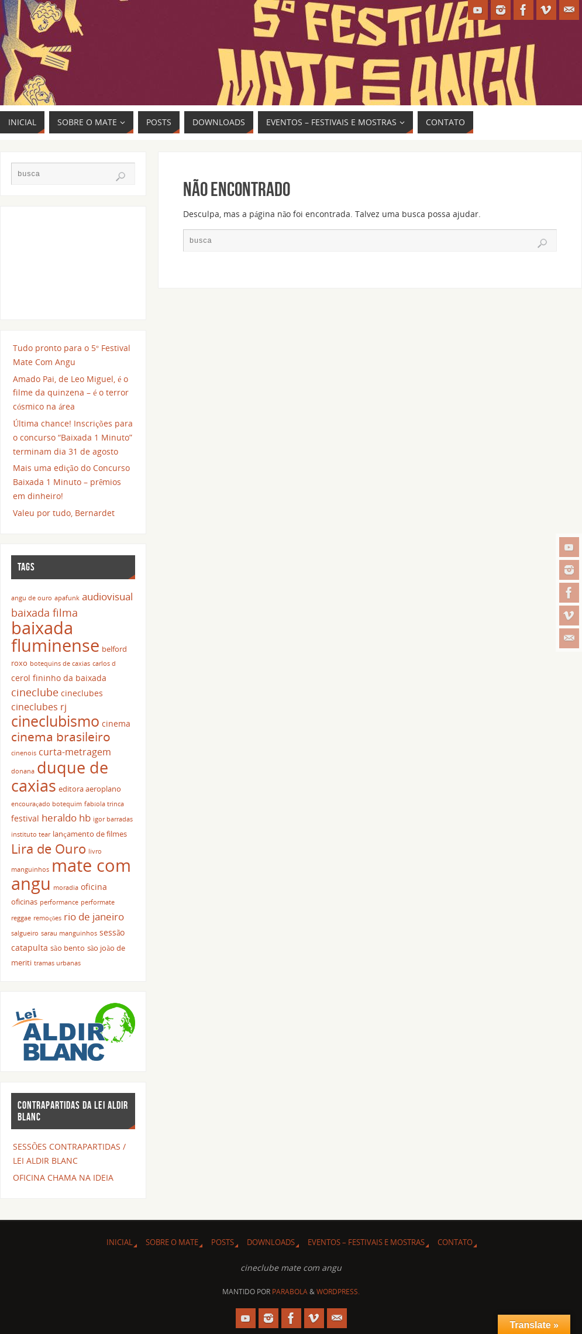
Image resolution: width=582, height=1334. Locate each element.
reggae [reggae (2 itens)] (21, 918)
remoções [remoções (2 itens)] (47, 918)
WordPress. (338, 1292)
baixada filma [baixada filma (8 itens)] (44, 612)
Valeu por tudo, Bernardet (64, 512)
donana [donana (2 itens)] (23, 771)
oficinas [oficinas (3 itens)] (24, 902)
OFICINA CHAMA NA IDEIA (63, 1177)
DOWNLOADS (271, 1242)
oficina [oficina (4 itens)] (94, 886)
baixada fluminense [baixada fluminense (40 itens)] (55, 636)
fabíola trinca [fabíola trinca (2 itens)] (104, 804)
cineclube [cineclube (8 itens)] (34, 692)
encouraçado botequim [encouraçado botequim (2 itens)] (46, 804)
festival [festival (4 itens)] (25, 818)
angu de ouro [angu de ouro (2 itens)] (31, 598)
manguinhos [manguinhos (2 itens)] (30, 869)
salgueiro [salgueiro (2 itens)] (25, 933)
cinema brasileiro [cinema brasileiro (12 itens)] (61, 736)
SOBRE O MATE (172, 1242)
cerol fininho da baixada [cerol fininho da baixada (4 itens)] (58, 677)
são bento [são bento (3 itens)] (67, 948)
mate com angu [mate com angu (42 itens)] (71, 874)
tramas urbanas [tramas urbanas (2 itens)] (57, 963)
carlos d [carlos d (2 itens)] (104, 663)
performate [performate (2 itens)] (98, 902)
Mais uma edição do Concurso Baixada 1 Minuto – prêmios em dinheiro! (71, 481)
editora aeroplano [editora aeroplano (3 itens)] (89, 789)
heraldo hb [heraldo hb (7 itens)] (66, 817)
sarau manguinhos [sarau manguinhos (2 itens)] (69, 933)
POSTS (222, 1242)
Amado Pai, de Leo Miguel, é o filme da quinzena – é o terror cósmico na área (71, 392)
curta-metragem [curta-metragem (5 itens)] (75, 751)
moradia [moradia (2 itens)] (65, 887)
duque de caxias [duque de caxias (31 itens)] (59, 776)
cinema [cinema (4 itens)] (116, 723)
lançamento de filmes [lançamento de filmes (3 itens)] (90, 834)
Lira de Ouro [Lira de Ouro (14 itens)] (48, 848)
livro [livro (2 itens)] (95, 851)
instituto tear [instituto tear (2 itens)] (30, 834)
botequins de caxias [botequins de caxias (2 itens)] (60, 663)
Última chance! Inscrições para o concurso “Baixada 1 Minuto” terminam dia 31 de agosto (72, 437)
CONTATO (455, 1242)
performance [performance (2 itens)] (59, 902)
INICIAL (119, 1242)
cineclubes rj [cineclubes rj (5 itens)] (39, 706)
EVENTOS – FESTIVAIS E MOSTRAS (366, 1242)
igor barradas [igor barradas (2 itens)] (113, 819)
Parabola (290, 1292)
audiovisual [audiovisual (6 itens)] (107, 596)
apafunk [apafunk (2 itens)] (67, 598)
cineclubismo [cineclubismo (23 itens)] (55, 721)
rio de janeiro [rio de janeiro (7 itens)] (94, 916)
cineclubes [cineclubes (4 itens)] (82, 693)
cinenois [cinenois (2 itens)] (23, 753)
